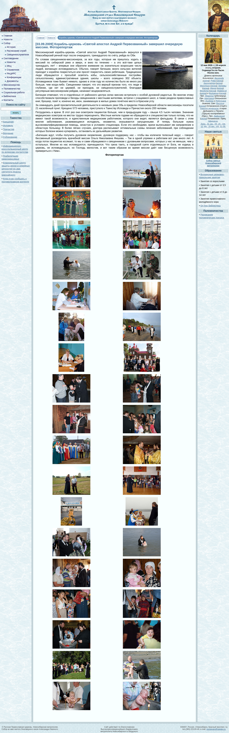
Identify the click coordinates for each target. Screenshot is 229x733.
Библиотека (10, 96)
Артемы (222, 86)
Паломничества (12, 88)
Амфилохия (219, 116)
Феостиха (205, 86)
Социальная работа (14, 92)
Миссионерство (12, 85)
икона (206, 80)
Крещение (8, 122)
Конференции (14, 77)
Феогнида (219, 78)
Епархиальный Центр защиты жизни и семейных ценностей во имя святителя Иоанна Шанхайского (16, 169)
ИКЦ (9, 66)
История (11, 47)
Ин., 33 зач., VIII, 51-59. (215, 126)
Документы (12, 81)
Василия (220, 103)
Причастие (8, 129)
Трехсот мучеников (209, 108)
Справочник (13, 69)
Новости (51, 37)
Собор (7, 43)
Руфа (213, 80)
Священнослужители (18, 54)
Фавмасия (222, 91)
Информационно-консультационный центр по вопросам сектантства (15, 149)
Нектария (209, 98)
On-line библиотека (210, 205)
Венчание (8, 133)
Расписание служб (16, 51)
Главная (41, 37)
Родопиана (221, 101)
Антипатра (209, 83)
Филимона (214, 93)
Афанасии (213, 121)
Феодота (204, 91)
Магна (213, 88)
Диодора (209, 101)
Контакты (8, 100)
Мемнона (209, 96)
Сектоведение (11, 58)
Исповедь (8, 125)
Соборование (10, 137)
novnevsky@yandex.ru (216, 729)
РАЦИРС (11, 73)
